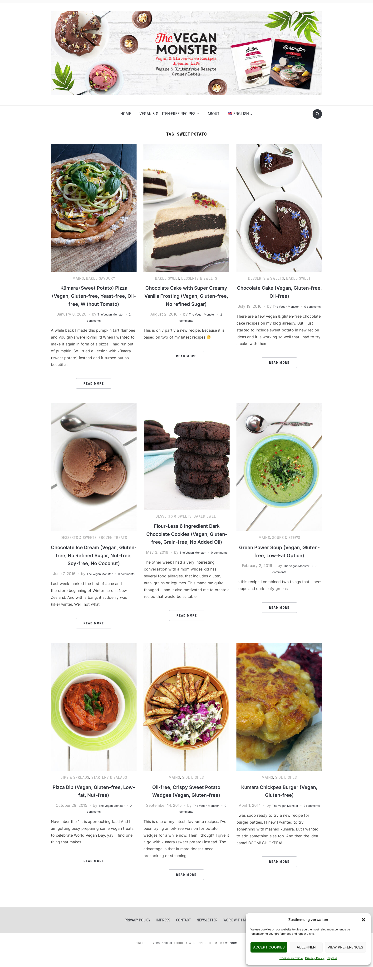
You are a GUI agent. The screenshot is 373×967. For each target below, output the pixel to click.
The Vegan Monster (110, 314)
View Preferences (345, 947)
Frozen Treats (113, 537)
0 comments (94, 825)
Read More (93, 383)
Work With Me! (236, 934)
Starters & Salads (109, 791)
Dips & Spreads (74, 791)
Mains (78, 278)
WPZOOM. (233, 957)
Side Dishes (193, 791)
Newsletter (207, 934)
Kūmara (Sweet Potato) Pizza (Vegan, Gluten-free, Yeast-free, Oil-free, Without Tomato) (94, 295)
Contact (183, 934)
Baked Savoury (100, 278)
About (213, 113)
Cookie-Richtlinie (291, 958)
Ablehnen (306, 947)
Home (125, 113)
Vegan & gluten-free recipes (167, 113)
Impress (332, 958)
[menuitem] (240, 114)
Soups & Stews (286, 537)
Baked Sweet (167, 278)
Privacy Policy (314, 958)
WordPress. (163, 957)
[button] (363, 919)
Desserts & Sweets (199, 278)
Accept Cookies (269, 947)
